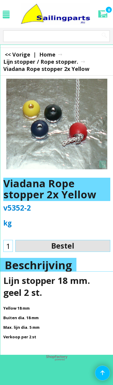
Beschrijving (38, 265)
